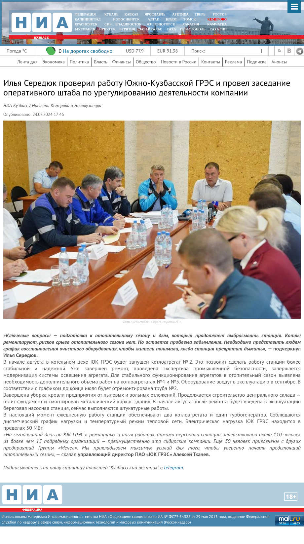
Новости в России (178, 62)
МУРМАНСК (85, 29)
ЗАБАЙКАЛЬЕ (151, 29)
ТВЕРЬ (200, 14)
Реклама (233, 62)
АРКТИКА (180, 14)
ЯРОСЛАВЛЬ (154, 14)
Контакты (210, 62)
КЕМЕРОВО (217, 19)
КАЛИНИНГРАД (87, 19)
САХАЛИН (218, 29)
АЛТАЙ (154, 19)
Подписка (256, 62)
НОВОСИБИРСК (126, 19)
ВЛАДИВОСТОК (128, 24)
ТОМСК (190, 19)
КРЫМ (171, 19)
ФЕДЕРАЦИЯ (85, 14)
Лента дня (27, 62)
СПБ (108, 24)
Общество (146, 62)
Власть (100, 62)
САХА (171, 29)
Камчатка (217, 24)
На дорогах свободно (87, 51)
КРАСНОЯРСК (86, 24)
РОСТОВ (220, 14)
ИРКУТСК (107, 29)
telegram (173, 467)
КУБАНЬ (111, 14)
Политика (79, 62)
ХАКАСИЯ (190, 24)
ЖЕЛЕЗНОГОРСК (161, 24)
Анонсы (279, 62)
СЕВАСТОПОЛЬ (192, 29)
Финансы (121, 62)
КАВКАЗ (131, 14)
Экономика (54, 62)
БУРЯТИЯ (127, 29)
